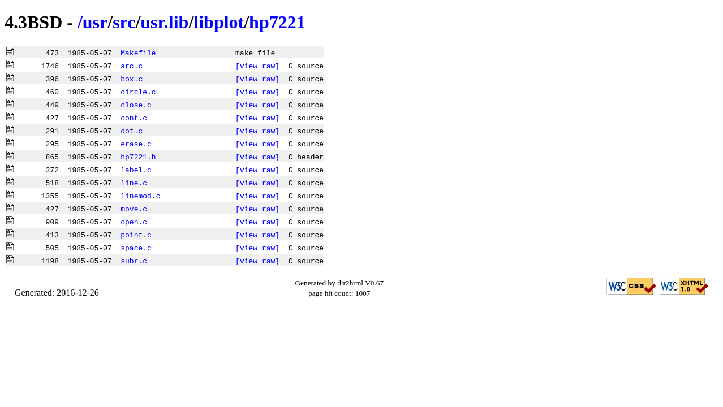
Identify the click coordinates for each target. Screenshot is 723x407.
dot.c (131, 130)
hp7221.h (138, 156)
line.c (133, 182)
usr (95, 22)
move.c (133, 209)
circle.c (138, 91)
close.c (136, 104)
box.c (131, 78)
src (124, 22)
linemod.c (140, 195)
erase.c (136, 143)
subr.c (133, 261)
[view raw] (257, 65)
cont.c (133, 117)
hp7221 (277, 22)
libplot (218, 22)
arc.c (131, 65)
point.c (136, 235)
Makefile (138, 52)
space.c (136, 248)
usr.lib (164, 22)
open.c (133, 222)
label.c (136, 169)
